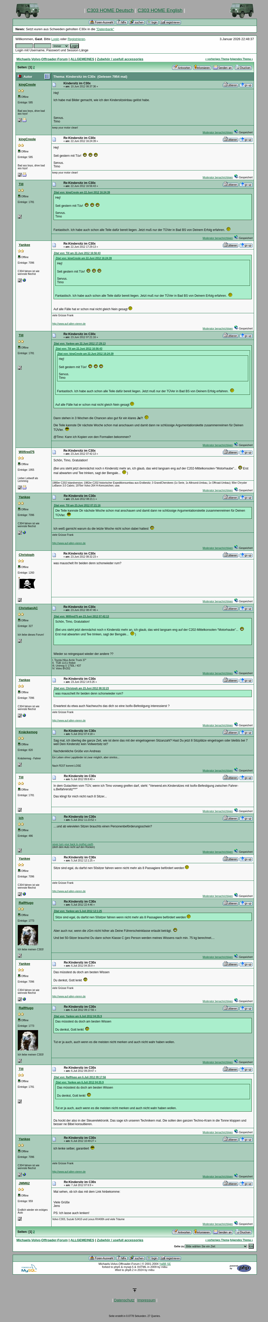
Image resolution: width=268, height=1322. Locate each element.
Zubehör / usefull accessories (120, 59)
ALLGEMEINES (82, 59)
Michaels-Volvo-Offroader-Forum (42, 59)
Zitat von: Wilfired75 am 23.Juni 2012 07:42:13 (81, 616)
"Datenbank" (105, 29)
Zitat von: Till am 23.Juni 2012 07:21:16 (77, 505)
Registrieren (76, 39)
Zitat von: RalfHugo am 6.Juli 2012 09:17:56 (80, 1077)
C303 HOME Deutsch (110, 10)
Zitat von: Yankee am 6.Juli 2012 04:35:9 (78, 1016)
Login (55, 39)
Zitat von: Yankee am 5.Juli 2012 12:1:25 (78, 911)
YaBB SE (165, 1263)
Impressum (146, 1300)
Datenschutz (124, 1300)
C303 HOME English (160, 10)
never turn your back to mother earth (72, 844)
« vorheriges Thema (217, 59)
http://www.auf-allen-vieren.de (69, 323)
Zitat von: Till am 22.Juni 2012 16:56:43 (77, 253)
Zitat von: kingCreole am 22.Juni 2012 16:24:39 (82, 192)
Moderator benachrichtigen (218, 132)
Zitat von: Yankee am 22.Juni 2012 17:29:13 (80, 343)
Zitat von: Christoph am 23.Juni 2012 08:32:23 (81, 688)
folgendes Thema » (241, 59)
